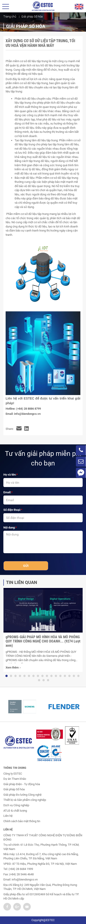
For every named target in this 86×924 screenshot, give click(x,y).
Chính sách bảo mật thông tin (21, 821)
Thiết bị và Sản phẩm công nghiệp (24, 800)
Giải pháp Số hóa (14, 789)
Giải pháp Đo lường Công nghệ (22, 794)
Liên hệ (8, 815)
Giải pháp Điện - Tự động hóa (21, 784)
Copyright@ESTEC (43, 920)
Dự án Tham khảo (14, 778)
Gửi (26, 566)
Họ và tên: (9, 474)
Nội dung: (9, 527)
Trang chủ (9, 16)
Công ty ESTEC (12, 773)
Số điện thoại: (12, 509)
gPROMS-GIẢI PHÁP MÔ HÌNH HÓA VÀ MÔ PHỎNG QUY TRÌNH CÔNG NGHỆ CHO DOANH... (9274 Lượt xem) (43, 641)
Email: (7, 492)
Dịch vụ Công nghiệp (16, 805)
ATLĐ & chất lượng (15, 810)
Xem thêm (13, 668)
